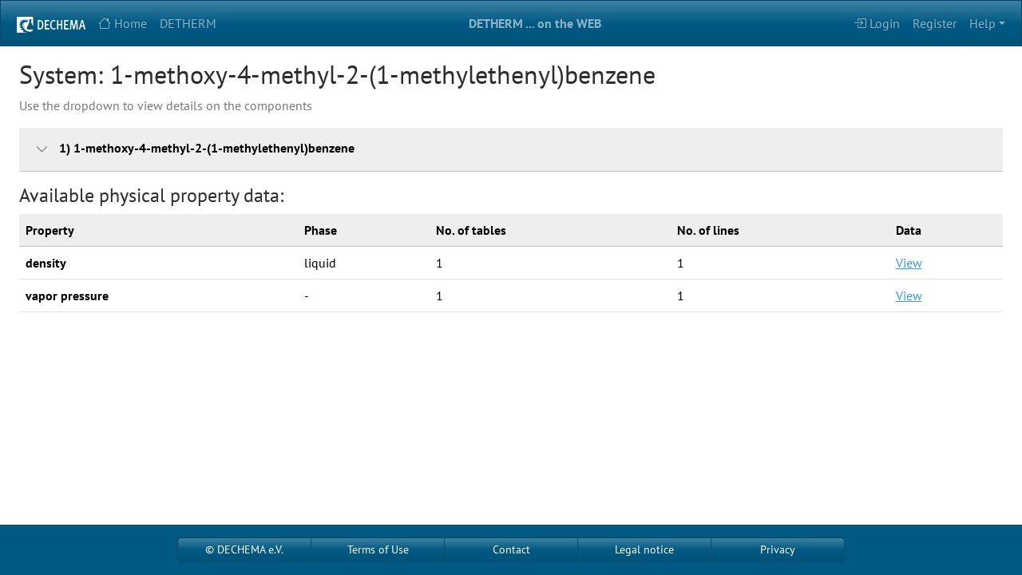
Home (122, 23)
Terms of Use (378, 549)
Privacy (777, 549)
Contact (511, 549)
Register (935, 23)
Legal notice (644, 549)
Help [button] (982, 23)
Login (877, 23)
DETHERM (188, 23)
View (909, 263)
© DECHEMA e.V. (244, 549)
